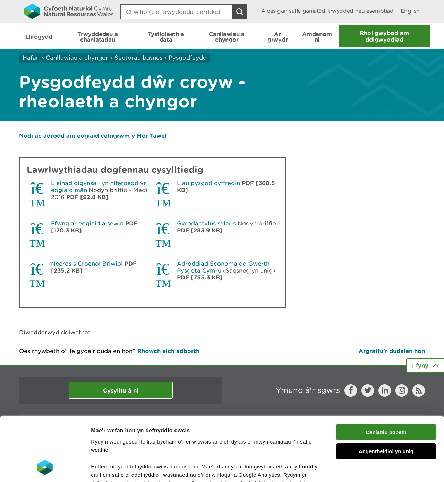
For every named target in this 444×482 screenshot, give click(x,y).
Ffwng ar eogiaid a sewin (87, 223)
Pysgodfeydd (188, 57)
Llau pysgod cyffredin (208, 183)
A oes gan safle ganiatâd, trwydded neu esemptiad (327, 11)
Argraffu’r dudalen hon (392, 350)
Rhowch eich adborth (168, 350)
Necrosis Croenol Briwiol (87, 263)
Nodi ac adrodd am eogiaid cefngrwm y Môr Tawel (92, 135)
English (410, 11)
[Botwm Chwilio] (239, 11)
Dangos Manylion (386, 468)
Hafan (31, 57)
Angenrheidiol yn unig (386, 393)
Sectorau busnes (138, 57)
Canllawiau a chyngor (77, 57)
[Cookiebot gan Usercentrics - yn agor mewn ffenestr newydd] (45, 468)
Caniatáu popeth (386, 374)
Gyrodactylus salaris (206, 223)
